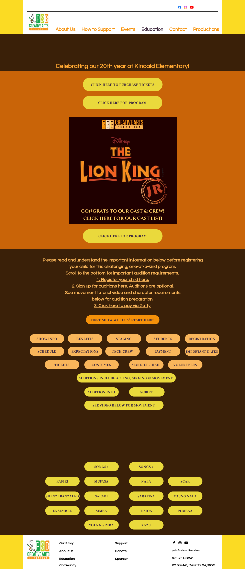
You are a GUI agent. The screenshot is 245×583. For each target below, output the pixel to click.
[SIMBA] (101, 510)
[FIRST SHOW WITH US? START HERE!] (122, 319)
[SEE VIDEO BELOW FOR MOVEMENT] (124, 405)
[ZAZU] (146, 525)
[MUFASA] (101, 481)
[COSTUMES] (101, 364)
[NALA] (146, 481)
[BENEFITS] (85, 338)
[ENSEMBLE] (62, 510)
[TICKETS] (62, 364)
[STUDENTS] (163, 338)
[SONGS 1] (101, 466)
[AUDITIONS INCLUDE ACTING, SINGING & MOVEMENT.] (126, 377)
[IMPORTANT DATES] (202, 351)
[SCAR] (185, 481)
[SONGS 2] (146, 466)
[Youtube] (192, 7)
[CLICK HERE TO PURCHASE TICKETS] (123, 84)
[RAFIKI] (62, 481)
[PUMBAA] (185, 510)
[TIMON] (146, 510)
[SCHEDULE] (47, 351)
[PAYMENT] (163, 351)
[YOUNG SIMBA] (101, 525)
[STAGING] (124, 338)
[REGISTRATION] (202, 338)
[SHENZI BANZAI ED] (62, 496)
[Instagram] (186, 7)
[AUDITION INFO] (101, 392)
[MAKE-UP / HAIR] (146, 364)
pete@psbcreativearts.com (187, 550)
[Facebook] (180, 7)
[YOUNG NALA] (185, 496)
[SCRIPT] (147, 392)
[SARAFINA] (146, 496)
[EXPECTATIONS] (85, 351)
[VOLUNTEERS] (185, 364)
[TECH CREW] (122, 351)
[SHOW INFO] (47, 338)
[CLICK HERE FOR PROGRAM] (122, 102)
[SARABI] (101, 496)
